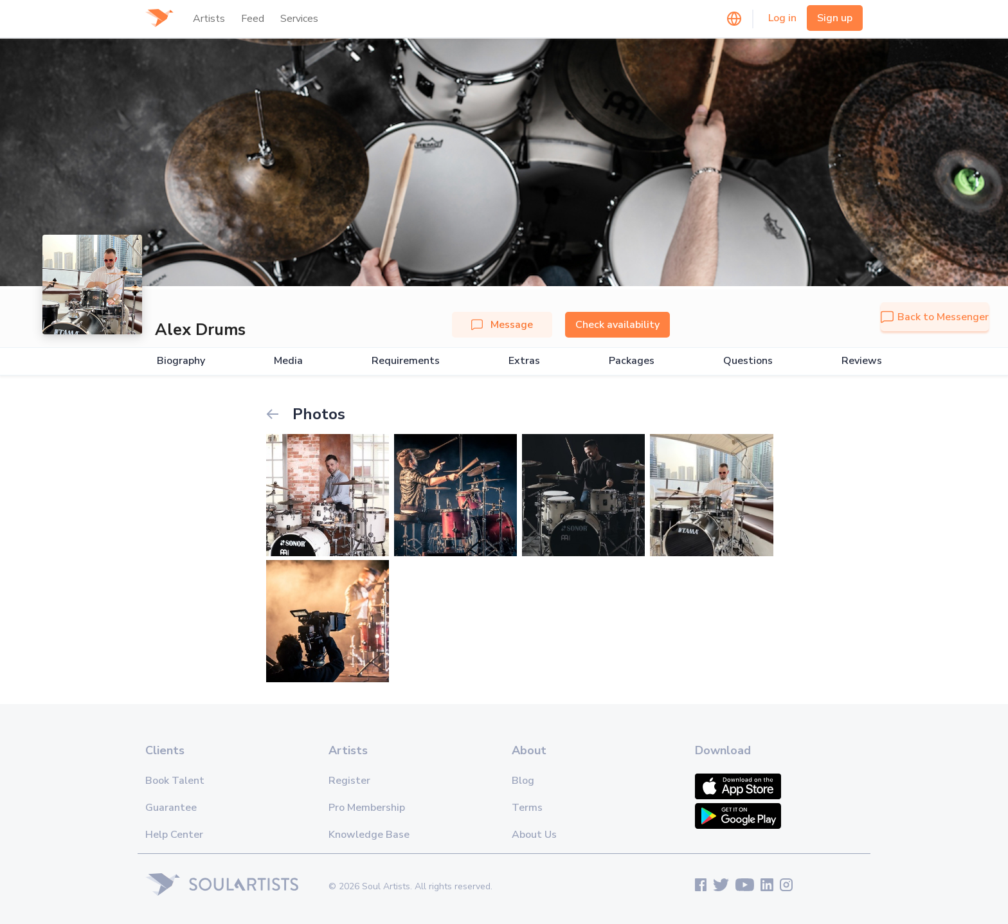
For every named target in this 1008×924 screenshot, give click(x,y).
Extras (524, 361)
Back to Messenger (935, 317)
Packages (631, 361)
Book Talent (174, 780)
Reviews (862, 361)
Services (299, 19)
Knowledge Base (369, 834)
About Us (534, 834)
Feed (252, 19)
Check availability (617, 325)
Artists (209, 19)
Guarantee (171, 807)
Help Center (174, 834)
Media (288, 361)
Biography (181, 361)
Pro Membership (366, 807)
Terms (527, 807)
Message (502, 325)
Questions (748, 361)
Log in (782, 18)
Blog (523, 780)
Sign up (834, 18)
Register (349, 780)
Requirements (406, 361)
